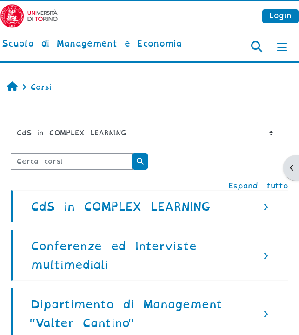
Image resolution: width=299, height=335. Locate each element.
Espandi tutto (258, 185)
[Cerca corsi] (72, 161)
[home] (92, 44)
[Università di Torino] (29, 15)
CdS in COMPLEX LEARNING (121, 207)
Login (280, 15)
